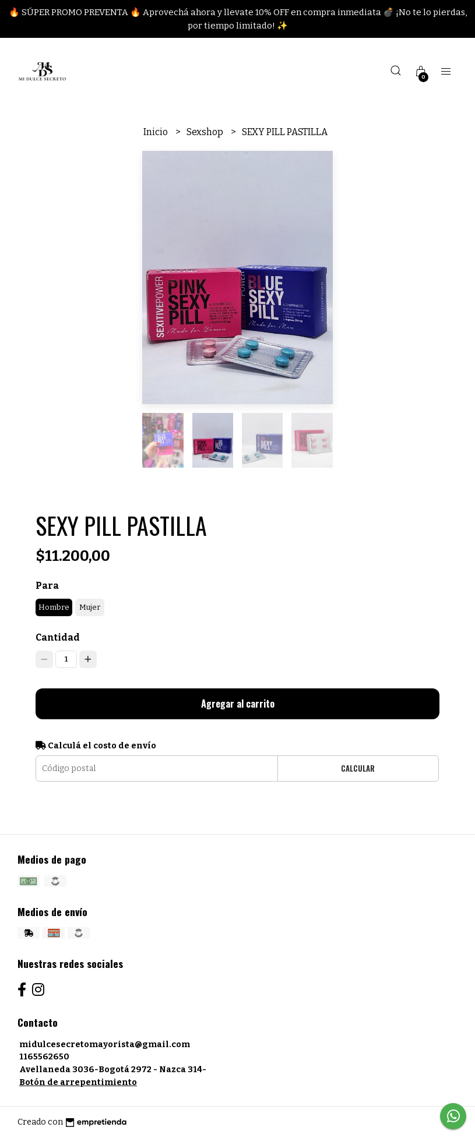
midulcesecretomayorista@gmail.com (104, 1044)
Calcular (358, 768)
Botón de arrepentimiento (78, 1082)
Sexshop (206, 131)
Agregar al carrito (238, 704)
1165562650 (44, 1057)
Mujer (89, 607)
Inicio (156, 131)
